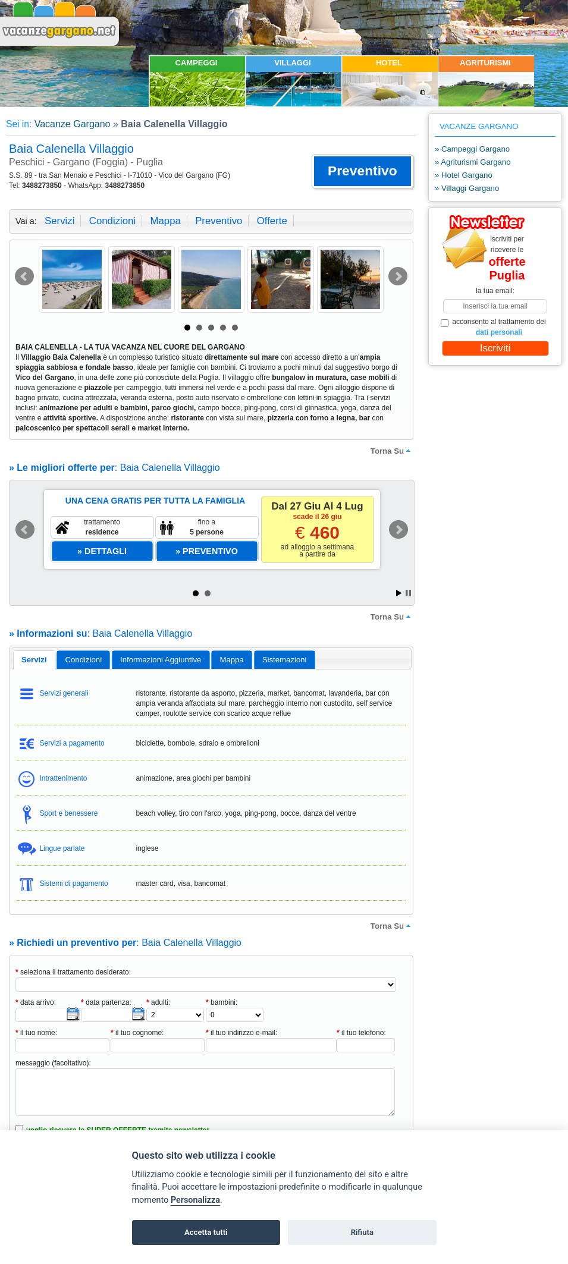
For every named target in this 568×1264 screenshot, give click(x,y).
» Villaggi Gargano (467, 188)
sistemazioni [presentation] (284, 659)
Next (397, 276)
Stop (408, 593)
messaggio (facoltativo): (53, 1063)
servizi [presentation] (34, 659)
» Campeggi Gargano (472, 148)
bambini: (221, 1002)
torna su (392, 450)
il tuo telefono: (361, 1033)
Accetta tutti (206, 1232)
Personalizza (195, 1200)
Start (399, 593)
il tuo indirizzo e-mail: (241, 1033)
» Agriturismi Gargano (473, 162)
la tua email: (495, 291)
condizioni (112, 221)
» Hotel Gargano (463, 175)
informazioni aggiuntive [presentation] (160, 659)
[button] (362, 171)
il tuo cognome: (137, 1033)
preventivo (218, 221)
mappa (165, 221)
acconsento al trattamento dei (493, 327)
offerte (272, 221)
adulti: (158, 1002)
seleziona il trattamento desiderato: (73, 972)
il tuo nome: (36, 1033)
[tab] (34, 659)
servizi (59, 221)
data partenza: (106, 1002)
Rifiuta (362, 1232)
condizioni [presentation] (83, 659)
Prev (24, 276)
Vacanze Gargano (72, 124)
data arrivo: (35, 1002)
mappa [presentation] (231, 659)
